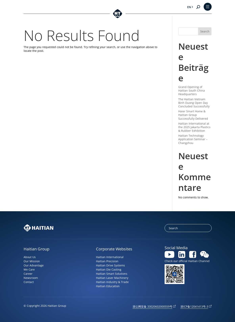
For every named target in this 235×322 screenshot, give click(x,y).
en (189, 7)
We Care (29, 269)
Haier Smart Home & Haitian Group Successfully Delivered (193, 114)
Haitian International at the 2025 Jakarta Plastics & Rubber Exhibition (194, 127)
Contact (29, 282)
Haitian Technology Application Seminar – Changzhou (192, 139)
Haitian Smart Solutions (111, 274)
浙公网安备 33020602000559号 (152, 306)
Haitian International (110, 257)
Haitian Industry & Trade (112, 282)
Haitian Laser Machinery (112, 278)
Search (204, 31)
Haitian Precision (107, 261)
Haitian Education (108, 286)
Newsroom (31, 278)
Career (28, 274)
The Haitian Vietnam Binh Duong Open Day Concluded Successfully (194, 102)
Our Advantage (34, 265)
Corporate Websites (114, 249)
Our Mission (32, 261)
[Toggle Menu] (207, 7)
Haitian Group (36, 249)
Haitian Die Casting (108, 269)
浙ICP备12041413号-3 (194, 306)
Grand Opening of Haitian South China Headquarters (191, 90)
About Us (30, 257)
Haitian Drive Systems (110, 265)
